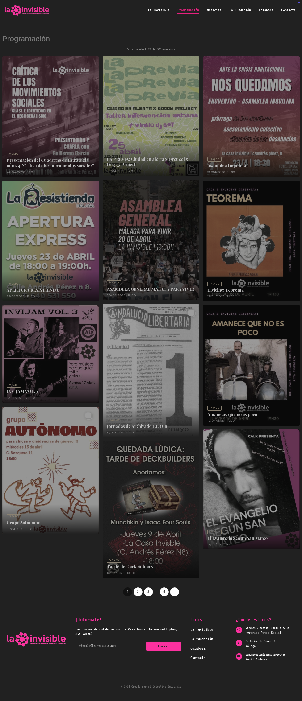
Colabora (266, 10)
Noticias (214, 10)
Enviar (163, 646)
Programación (188, 10)
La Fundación (240, 10)
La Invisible (158, 10)
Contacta (288, 10)
